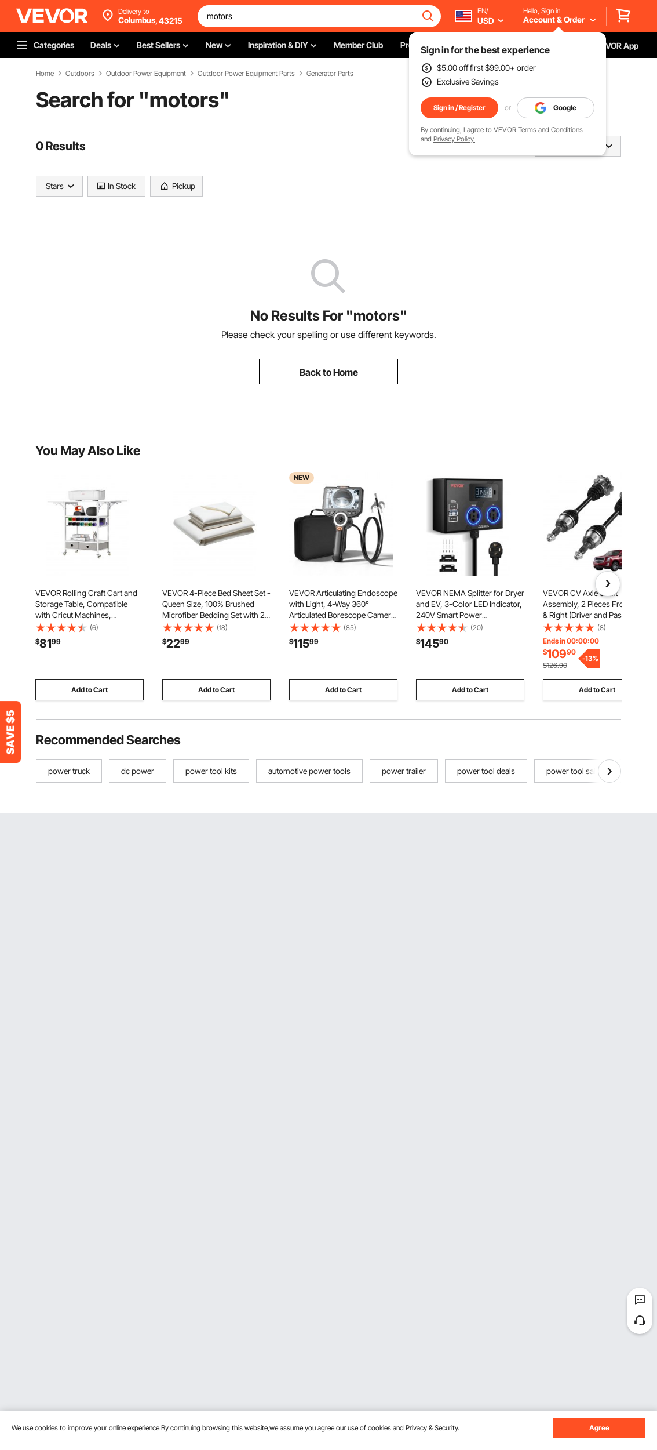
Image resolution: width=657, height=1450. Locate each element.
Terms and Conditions (550, 129)
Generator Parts (329, 74)
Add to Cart (89, 689)
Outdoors (79, 74)
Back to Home (329, 372)
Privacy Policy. (454, 139)
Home (45, 74)
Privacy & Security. (432, 1427)
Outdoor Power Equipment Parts (246, 74)
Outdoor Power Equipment (146, 74)
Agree (599, 1427)
